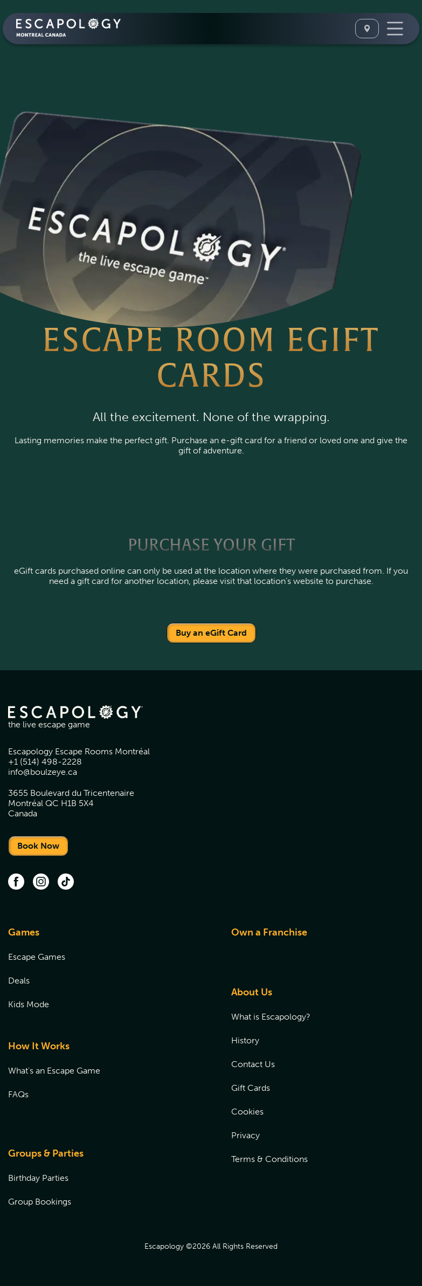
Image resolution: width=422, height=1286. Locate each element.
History (245, 1040)
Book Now (38, 846)
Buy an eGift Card (211, 633)
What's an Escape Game (54, 1070)
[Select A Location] (367, 28)
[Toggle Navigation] (395, 29)
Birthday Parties (38, 1178)
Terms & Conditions (269, 1159)
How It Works (39, 1046)
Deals (19, 980)
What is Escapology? (270, 1017)
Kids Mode (28, 1004)
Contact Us (253, 1064)
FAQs (18, 1094)
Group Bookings (39, 1201)
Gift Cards (250, 1088)
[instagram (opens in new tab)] (41, 883)
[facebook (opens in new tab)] (16, 883)
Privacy (245, 1135)
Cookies (247, 1111)
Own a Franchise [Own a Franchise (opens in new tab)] (269, 932)
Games (23, 932)
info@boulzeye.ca (42, 772)
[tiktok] (66, 883)
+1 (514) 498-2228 (45, 762)
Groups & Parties (46, 1153)
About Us (251, 992)
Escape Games (36, 957)
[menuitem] (106, 974)
